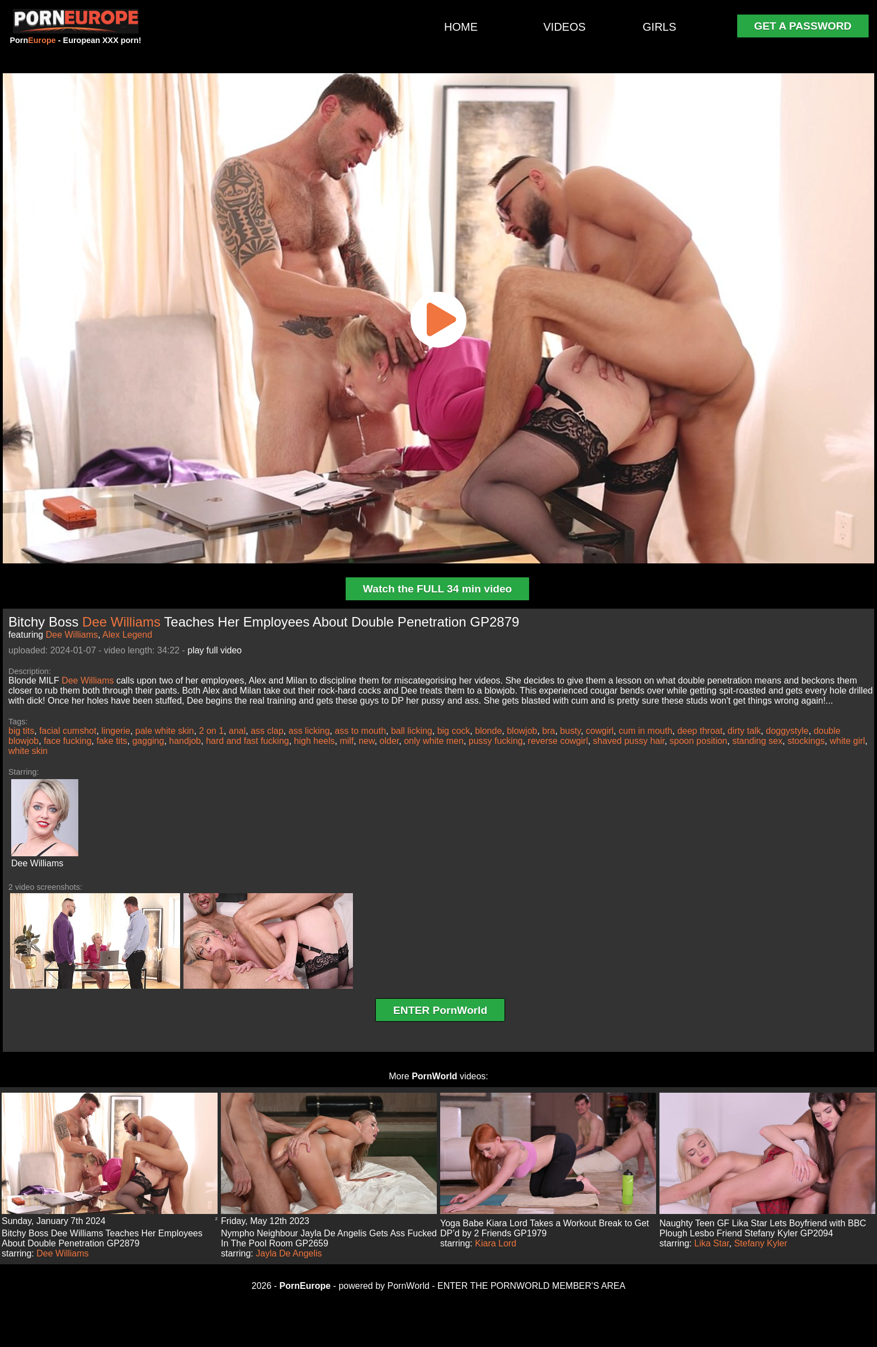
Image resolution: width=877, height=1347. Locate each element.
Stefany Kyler (760, 1243)
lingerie (115, 731)
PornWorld (434, 1076)
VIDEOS (565, 27)
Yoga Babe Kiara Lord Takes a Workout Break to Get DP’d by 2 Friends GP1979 (544, 1228)
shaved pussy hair (628, 741)
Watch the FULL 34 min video (437, 589)
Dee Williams (121, 621)
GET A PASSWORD (802, 26)
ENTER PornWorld (440, 1010)
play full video (214, 650)
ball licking (411, 731)
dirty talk (744, 731)
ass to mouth (360, 731)
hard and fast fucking (247, 741)
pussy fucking (496, 741)
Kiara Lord (495, 1243)
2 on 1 (211, 731)
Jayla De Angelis (289, 1253)
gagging (148, 741)
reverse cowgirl (558, 741)
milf (346, 741)
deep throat (700, 731)
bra (548, 731)
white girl (847, 741)
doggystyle (787, 731)
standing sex (757, 741)
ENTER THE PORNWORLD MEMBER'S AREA (531, 1286)
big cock (453, 731)
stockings (806, 741)
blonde (488, 731)
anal (237, 731)
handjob (185, 741)
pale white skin (164, 731)
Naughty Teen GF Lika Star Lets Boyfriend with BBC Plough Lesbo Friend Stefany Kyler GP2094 (762, 1228)
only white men (434, 741)
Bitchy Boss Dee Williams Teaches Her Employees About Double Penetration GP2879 (102, 1238)
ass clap (267, 731)
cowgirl (600, 731)
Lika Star (711, 1243)
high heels (314, 741)
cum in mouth (645, 731)
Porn (32, 40)
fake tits (111, 741)
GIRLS (659, 27)
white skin (28, 751)
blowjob (522, 731)
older (389, 741)
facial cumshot (67, 731)
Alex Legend (127, 634)
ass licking (309, 731)
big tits (21, 731)
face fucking (67, 741)
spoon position (698, 741)
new (366, 741)
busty (570, 731)
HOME (461, 27)
